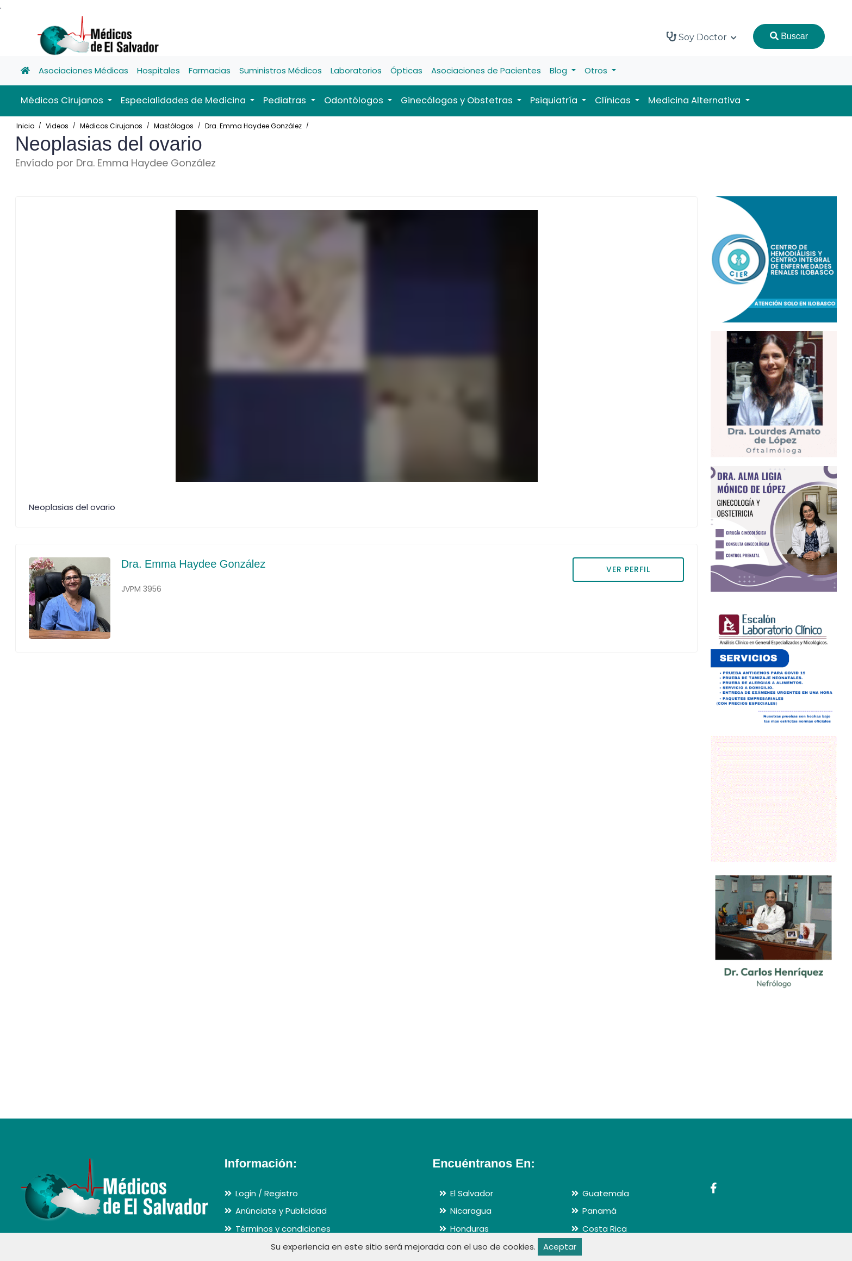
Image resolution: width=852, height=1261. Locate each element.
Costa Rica (604, 1228)
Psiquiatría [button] (555, 100)
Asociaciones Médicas (83, 70)
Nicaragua (471, 1210)
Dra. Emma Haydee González (253, 126)
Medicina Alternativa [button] (695, 100)
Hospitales (158, 70)
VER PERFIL (628, 569)
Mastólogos (174, 126)
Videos (57, 126)
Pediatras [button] (285, 100)
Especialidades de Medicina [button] (184, 100)
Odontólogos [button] (354, 100)
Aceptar (559, 1246)
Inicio (25, 126)
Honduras (469, 1228)
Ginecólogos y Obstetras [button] (458, 100)
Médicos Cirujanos (111, 126)
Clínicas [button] (614, 100)
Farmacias (210, 70)
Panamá (599, 1210)
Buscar (789, 36)
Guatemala (605, 1193)
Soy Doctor (702, 37)
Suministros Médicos (280, 70)
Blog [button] (559, 70)
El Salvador (471, 1193)
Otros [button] (597, 70)
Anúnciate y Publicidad (281, 1210)
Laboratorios (356, 70)
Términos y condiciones (283, 1228)
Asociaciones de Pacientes (486, 70)
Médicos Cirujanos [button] (63, 100)
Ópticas (406, 70)
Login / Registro (266, 1193)
